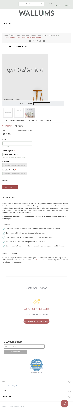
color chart (38, 260)
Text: (4, 140)
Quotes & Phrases (29, 35)
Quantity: (5, 180)
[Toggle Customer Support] (64, 403)
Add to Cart (10, 187)
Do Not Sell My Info (12, 386)
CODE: (4, 130)
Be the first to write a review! (36, 321)
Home (6, 35)
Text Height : (8, 151)
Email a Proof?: (8, 170)
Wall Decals (15, 35)
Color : (5, 161)
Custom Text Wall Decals (47, 35)
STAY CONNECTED (13, 342)
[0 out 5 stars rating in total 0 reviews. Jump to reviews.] (12, 126)
